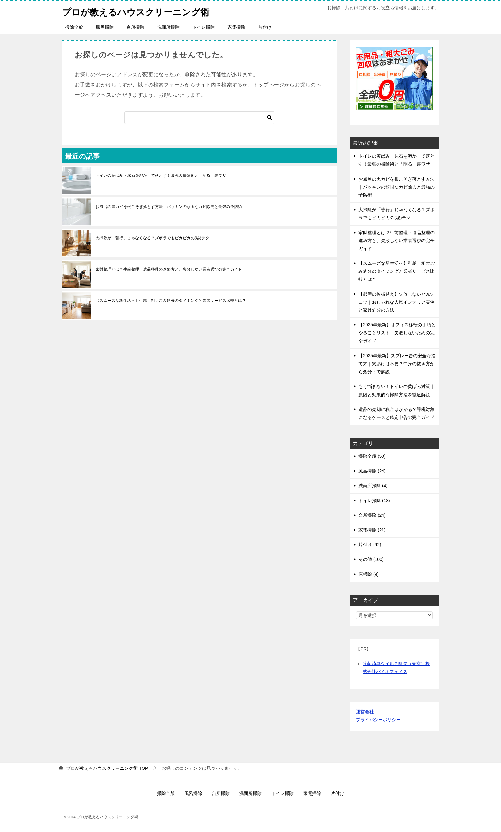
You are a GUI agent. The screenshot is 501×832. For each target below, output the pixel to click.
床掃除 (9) (368, 574)
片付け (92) (369, 544)
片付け (265, 27)
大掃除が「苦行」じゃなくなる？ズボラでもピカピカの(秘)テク (152, 238)
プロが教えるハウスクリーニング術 (141, 11)
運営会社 (365, 711)
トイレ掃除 (203, 27)
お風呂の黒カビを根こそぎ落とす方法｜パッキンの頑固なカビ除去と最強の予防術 (169, 206)
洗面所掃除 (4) (373, 485)
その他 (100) (371, 559)
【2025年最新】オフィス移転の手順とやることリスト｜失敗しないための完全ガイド (396, 332)
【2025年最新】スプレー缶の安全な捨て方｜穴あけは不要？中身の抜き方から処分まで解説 (396, 363)
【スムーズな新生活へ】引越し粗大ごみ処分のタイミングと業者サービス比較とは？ (171, 300)
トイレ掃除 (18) (374, 500)
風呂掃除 (105, 27)
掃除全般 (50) (372, 456)
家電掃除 (236, 27)
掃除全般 (74, 27)
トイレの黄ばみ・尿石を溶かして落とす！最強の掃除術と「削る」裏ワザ (161, 175)
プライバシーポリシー (378, 719)
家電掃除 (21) (372, 529)
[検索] (199, 117)
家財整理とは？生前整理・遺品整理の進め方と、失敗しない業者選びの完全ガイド (169, 269)
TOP (107, 768)
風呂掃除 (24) (372, 470)
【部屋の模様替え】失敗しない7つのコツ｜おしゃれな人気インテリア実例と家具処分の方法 (396, 302)
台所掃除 (135, 27)
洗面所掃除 (168, 27)
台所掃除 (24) (372, 515)
